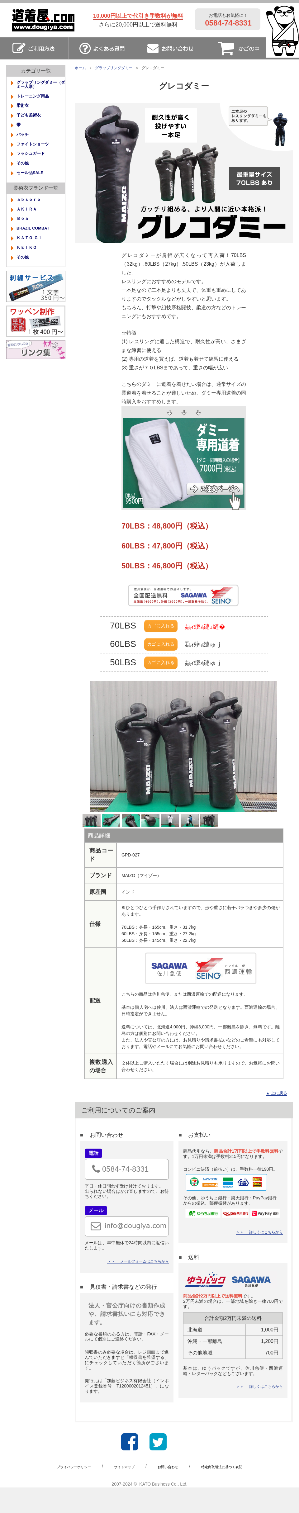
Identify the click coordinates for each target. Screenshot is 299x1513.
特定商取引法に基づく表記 (232, 1491)
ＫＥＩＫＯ (29, 264)
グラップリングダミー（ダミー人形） (41, 86)
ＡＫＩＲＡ (29, 221)
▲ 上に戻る (274, 1118)
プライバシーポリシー (62, 1491)
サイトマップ (120, 1491)
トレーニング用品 (36, 98)
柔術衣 (24, 109)
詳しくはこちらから (263, 1257)
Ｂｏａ (24, 232)
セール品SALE (33, 183)
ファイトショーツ (36, 151)
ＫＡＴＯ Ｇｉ (32, 253)
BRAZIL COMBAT (37, 242)
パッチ (24, 141)
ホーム (80, 68)
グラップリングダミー (113, 68)
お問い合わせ (170, 1491)
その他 (24, 172)
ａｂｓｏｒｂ (31, 211)
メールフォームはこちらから (140, 1287)
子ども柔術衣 (31, 119)
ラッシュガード (34, 162)
